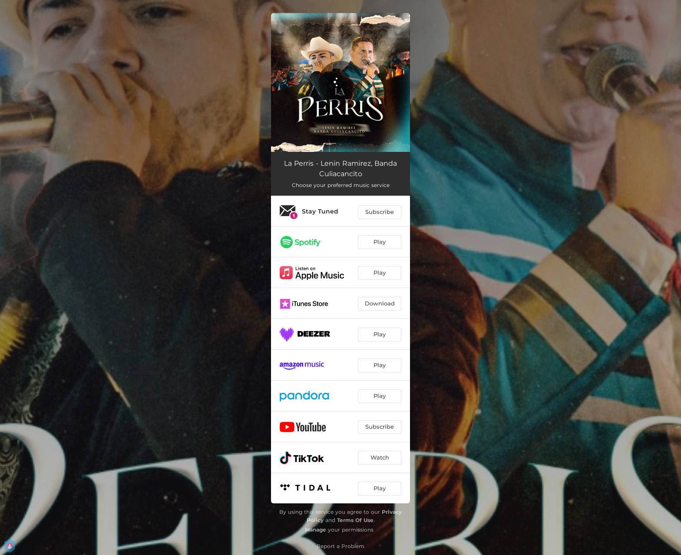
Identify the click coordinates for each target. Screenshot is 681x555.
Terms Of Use (355, 520)
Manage (315, 529)
